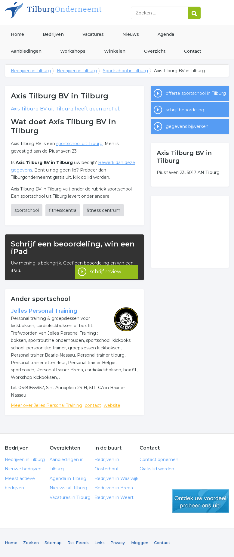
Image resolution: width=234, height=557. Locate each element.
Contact (192, 51)
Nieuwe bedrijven (23, 469)
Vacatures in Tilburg (70, 497)
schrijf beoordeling (185, 110)
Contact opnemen (159, 459)
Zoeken (31, 542)
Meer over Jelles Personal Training (46, 405)
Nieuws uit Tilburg (68, 487)
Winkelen (114, 51)
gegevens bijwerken (187, 126)
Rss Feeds (78, 542)
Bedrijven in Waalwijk (116, 478)
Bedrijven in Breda (113, 487)
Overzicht (154, 51)
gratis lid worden (200, 501)
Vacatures (93, 34)
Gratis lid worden (157, 469)
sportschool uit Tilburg (79, 143)
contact (93, 405)
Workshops (72, 51)
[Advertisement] (190, 232)
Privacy (117, 542)
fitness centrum (103, 210)
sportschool (26, 210)
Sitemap (53, 542)
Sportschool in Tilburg (125, 70)
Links (99, 542)
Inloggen (139, 542)
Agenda (166, 34)
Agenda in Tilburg (68, 478)
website (112, 405)
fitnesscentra (62, 210)
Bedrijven (53, 34)
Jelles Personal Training (44, 311)
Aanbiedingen (26, 51)
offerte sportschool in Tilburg (196, 93)
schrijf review (105, 265)
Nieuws (130, 34)
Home (17, 34)
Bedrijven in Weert (114, 497)
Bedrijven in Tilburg (80, 13)
